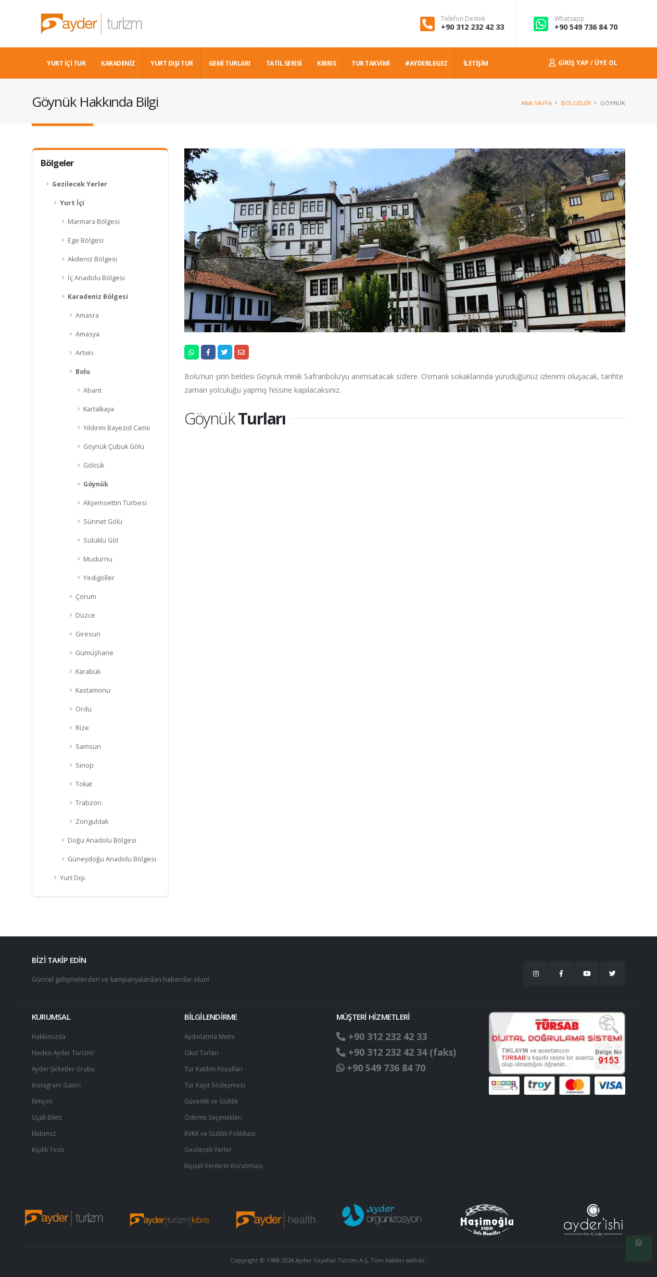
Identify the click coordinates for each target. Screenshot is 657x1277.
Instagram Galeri (57, 1083)
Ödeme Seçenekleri (215, 1114)
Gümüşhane (94, 652)
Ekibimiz (44, 1129)
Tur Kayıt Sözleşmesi (216, 1083)
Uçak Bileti (47, 1114)
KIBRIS (326, 63)
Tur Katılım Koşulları (214, 1067)
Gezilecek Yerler (79, 184)
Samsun (88, 746)
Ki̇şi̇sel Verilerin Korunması (225, 1161)
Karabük (87, 671)
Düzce (85, 615)
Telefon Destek (463, 18)
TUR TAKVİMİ (370, 63)
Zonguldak (91, 821)
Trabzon (88, 802)
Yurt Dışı (72, 877)
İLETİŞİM (475, 63)
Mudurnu (97, 559)
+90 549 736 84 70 (585, 27)
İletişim (43, 1098)
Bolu (82, 371)
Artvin (84, 352)
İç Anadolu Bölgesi (96, 277)
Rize (82, 727)
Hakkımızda (49, 1036)
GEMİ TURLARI (229, 63)
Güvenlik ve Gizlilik (212, 1098)
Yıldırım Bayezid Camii (116, 427)
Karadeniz (118, 63)
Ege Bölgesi (86, 240)
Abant (92, 390)
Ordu (83, 709)
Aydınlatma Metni (210, 1036)
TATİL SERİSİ (284, 63)
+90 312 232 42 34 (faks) (400, 1052)
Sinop (84, 765)
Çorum (85, 596)
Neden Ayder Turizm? (65, 1051)
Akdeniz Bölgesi (92, 259)
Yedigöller (99, 577)
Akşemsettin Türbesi (115, 502)
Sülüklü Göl (100, 540)
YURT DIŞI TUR (171, 63)
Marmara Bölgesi (94, 221)
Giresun (87, 634)
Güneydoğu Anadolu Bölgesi (112, 859)
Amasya (87, 334)
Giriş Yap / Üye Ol (583, 62)
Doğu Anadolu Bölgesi (102, 840)
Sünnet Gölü (102, 521)
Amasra (87, 315)
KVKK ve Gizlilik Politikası (221, 1129)
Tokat (83, 784)
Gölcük (93, 465)
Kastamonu (92, 690)
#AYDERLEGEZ (426, 63)
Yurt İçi (72, 202)
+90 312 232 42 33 (472, 27)
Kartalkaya (98, 409)
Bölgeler (576, 103)
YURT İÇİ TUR (66, 63)
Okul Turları (202, 1051)
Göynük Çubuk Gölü (113, 446)
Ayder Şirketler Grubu (65, 1067)
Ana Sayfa (536, 103)
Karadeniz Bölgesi (98, 296)
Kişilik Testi (48, 1145)
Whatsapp (569, 18)
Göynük (95, 484)
